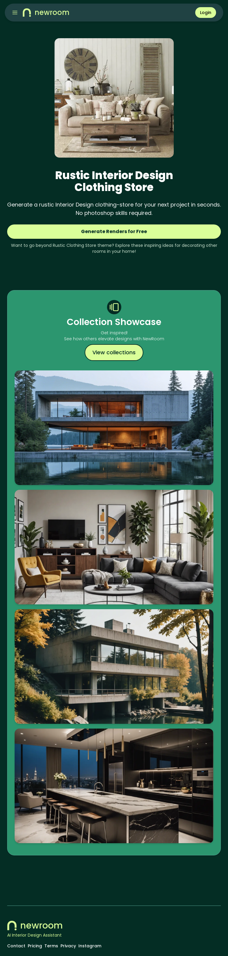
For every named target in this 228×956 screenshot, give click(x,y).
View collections (114, 352)
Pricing (35, 946)
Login (205, 13)
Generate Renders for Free (114, 231)
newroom (35, 925)
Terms (51, 946)
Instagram (89, 946)
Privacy (68, 946)
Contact (16, 946)
